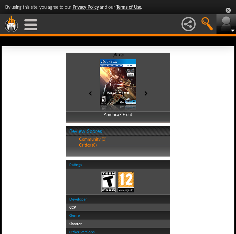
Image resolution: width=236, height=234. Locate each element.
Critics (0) (88, 145)
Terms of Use (128, 7)
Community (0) (92, 139)
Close (228, 10)
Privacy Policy (85, 7)
